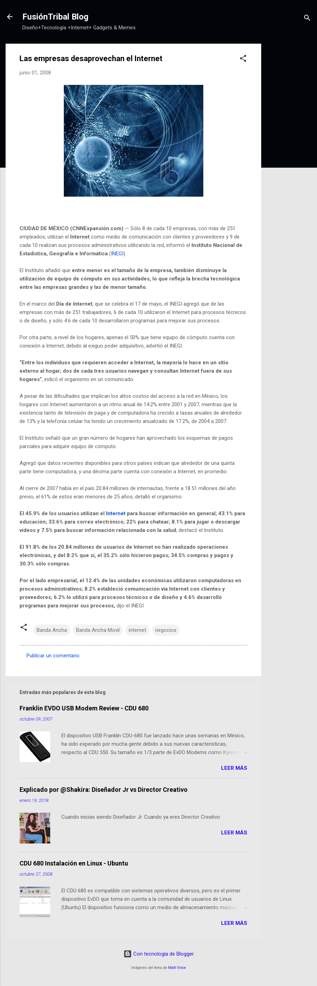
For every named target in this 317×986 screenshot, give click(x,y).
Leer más (234, 768)
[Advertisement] (289, 148)
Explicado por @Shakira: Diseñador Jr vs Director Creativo (104, 789)
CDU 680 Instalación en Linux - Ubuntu (74, 863)
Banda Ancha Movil (98, 630)
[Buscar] (307, 19)
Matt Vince (177, 967)
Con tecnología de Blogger (158, 954)
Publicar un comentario (53, 655)
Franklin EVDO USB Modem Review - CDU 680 (84, 708)
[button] (243, 59)
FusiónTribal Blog (55, 17)
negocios (165, 630)
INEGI (117, 253)
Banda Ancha (52, 630)
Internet (116, 513)
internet (137, 630)
